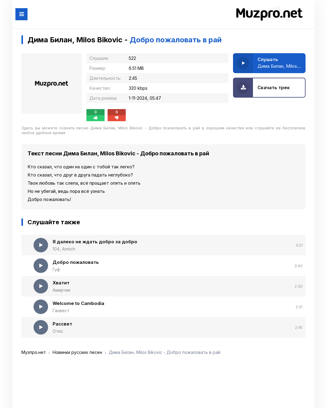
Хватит (61, 283)
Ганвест (61, 310)
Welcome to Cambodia (78, 303)
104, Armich (64, 248)
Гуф (56, 269)
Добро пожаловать (76, 262)
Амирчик (61, 290)
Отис (58, 331)
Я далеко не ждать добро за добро (95, 241)
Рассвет (62, 324)
